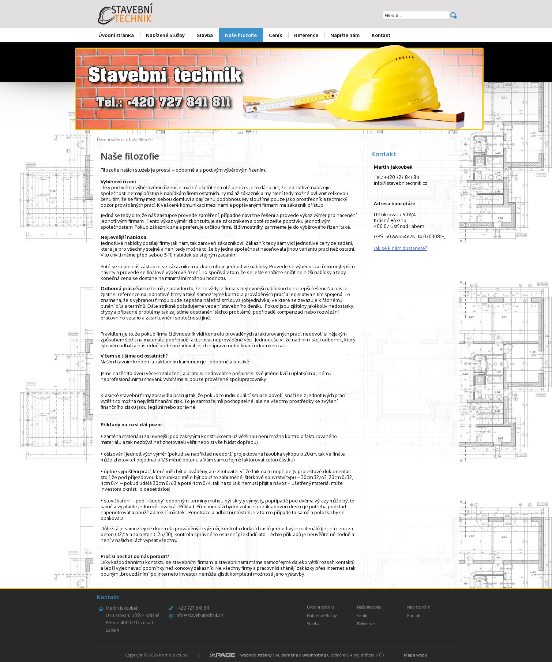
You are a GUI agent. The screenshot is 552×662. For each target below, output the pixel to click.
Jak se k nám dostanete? (400, 248)
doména (289, 655)
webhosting (314, 655)
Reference (306, 35)
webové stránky (256, 655)
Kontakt (381, 35)
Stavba (205, 35)
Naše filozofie (241, 35)
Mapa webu (415, 655)
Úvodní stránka (116, 35)
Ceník (275, 35)
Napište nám (345, 35)
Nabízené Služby (165, 35)
